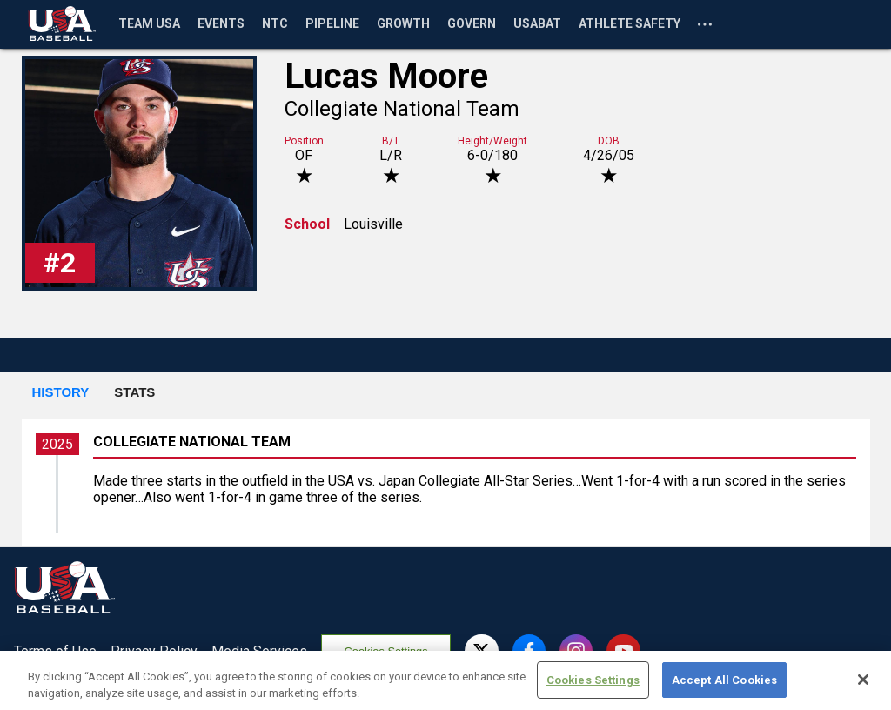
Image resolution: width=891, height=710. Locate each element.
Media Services (259, 651)
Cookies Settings (386, 651)
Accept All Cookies (724, 686)
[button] (61, 393)
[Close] (863, 686)
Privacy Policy (154, 651)
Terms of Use (55, 651)
